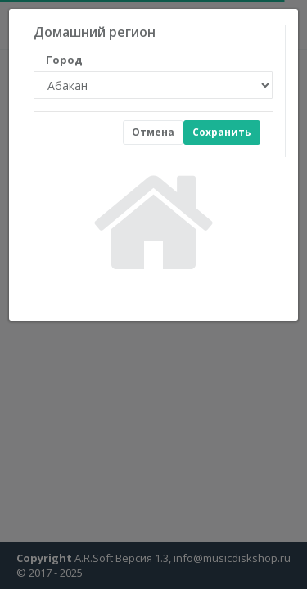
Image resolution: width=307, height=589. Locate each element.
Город (64, 59)
